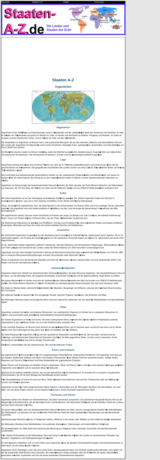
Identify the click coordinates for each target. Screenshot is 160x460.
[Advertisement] (63, 57)
